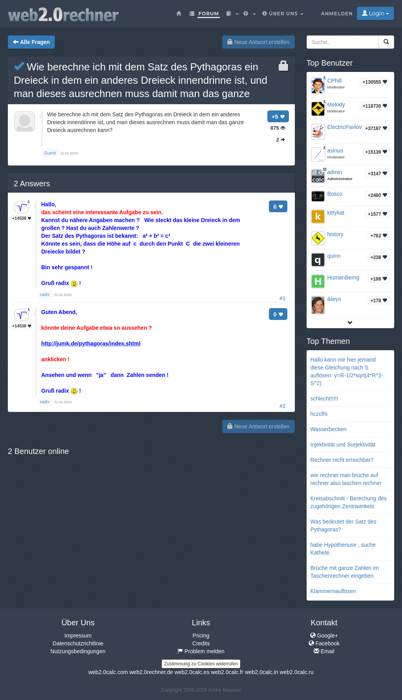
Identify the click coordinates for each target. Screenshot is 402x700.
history (335, 234)
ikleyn (334, 299)
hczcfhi (319, 414)
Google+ (324, 635)
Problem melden (201, 651)
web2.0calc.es (192, 672)
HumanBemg (343, 277)
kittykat (336, 212)
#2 (283, 406)
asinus (335, 150)
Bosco (335, 194)
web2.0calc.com (108, 672)
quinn (334, 256)
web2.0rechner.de (151, 672)
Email (324, 651)
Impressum (77, 635)
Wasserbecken (329, 429)
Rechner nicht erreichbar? (342, 460)
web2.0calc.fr (227, 672)
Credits (201, 643)
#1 (283, 298)
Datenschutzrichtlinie (78, 643)
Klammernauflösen (333, 591)
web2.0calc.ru (296, 672)
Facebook (324, 643)
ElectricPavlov (344, 127)
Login (375, 13)
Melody (336, 104)
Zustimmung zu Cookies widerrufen (201, 664)
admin (334, 172)
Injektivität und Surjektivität (343, 444)
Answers (32, 183)
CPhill (334, 80)
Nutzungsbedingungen (78, 651)
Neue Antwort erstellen (258, 42)
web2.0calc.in (261, 672)
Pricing (201, 635)
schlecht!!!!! (324, 398)
